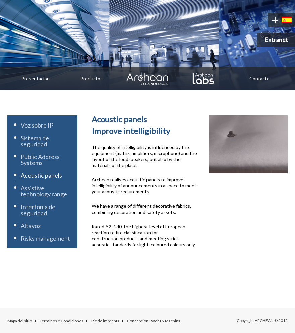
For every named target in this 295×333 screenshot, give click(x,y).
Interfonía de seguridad (38, 210)
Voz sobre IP (37, 125)
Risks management (45, 238)
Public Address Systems (40, 159)
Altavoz (31, 225)
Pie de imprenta (105, 320)
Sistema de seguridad (35, 141)
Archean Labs (204, 78)
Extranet (276, 40)
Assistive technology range (44, 191)
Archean (147, 78)
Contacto (259, 78)
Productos (91, 78)
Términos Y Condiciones (61, 320)
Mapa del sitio (19, 320)
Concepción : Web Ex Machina (153, 320)
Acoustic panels (41, 175)
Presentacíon (35, 78)
